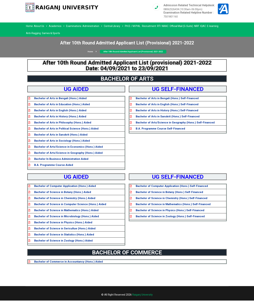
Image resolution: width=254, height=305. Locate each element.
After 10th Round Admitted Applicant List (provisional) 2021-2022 (133, 51)
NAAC (165, 26)
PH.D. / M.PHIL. (133, 26)
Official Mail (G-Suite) (181, 26)
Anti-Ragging (33, 33)
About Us (41, 26)
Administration (92, 26)
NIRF (196, 26)
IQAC (203, 26)
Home (29, 26)
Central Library (114, 26)
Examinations (73, 26)
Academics (57, 26)
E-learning (212, 26)
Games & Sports (51, 33)
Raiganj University (142, 294)
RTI (159, 26)
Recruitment (149, 26)
